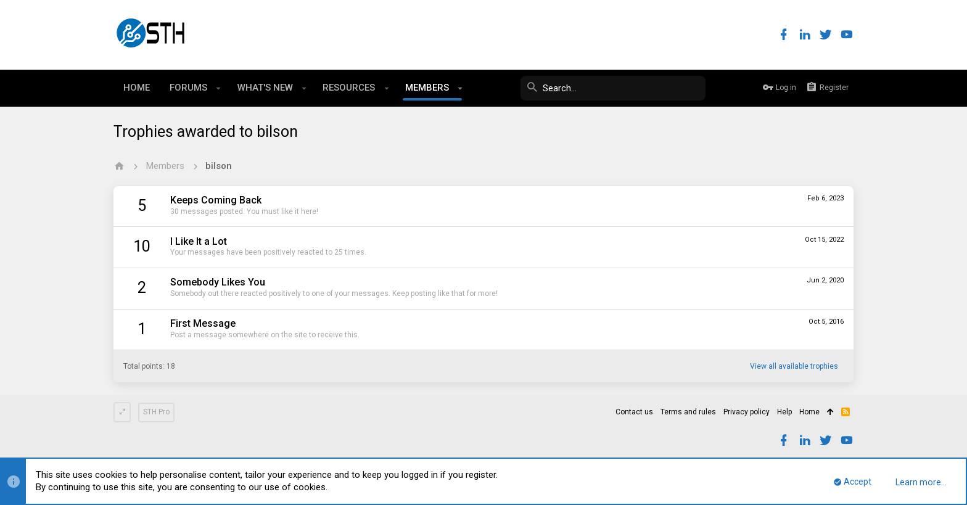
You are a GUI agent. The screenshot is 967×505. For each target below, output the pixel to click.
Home (809, 412)
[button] (219, 88)
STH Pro (156, 412)
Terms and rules (688, 412)
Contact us (634, 412)
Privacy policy (746, 412)
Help (784, 412)
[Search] (613, 88)
